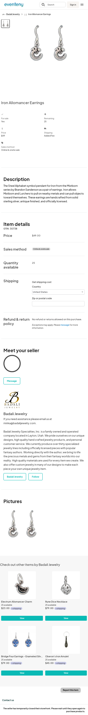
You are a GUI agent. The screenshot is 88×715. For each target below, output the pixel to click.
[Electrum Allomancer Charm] (22, 585)
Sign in (73, 4)
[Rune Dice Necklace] (66, 585)
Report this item (70, 690)
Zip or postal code (42, 298)
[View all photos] (49, 57)
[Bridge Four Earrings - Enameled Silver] (22, 640)
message (65, 325)
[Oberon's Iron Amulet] (66, 640)
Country (36, 286)
